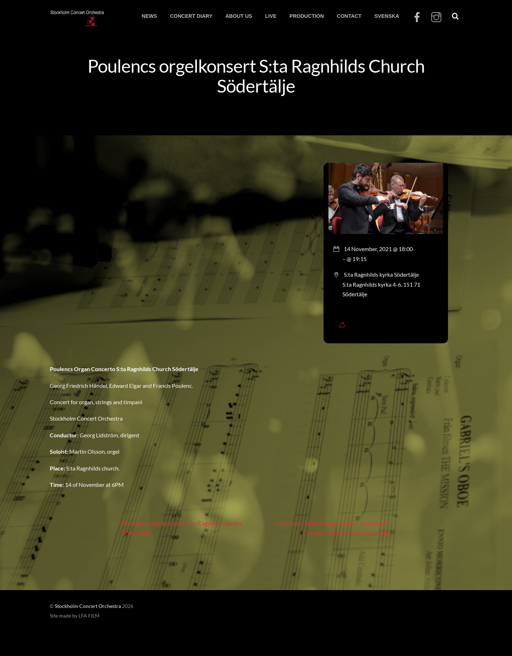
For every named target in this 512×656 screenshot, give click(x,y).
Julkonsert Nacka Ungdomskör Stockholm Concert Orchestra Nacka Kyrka (337, 528)
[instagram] (436, 17)
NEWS (149, 16)
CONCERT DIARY (191, 16)
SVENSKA (386, 16)
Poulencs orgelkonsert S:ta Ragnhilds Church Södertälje (256, 75)
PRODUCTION (306, 16)
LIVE (271, 16)
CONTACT (349, 16)
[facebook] (417, 17)
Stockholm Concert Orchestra (88, 606)
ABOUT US (238, 16)
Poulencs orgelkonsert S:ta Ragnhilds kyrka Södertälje (177, 528)
